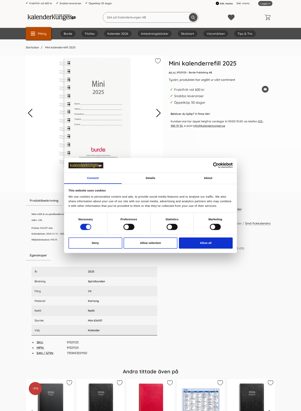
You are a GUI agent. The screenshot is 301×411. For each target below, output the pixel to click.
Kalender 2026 (117, 34)
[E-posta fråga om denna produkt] (265, 89)
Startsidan (32, 47)
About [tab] (208, 178)
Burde (68, 34)
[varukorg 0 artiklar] (268, 17)
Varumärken (216, 34)
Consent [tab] (93, 178)
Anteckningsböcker (154, 34)
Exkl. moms (243, 3)
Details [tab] (150, 178)
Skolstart (187, 34)
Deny (95, 242)
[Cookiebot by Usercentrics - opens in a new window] (216, 165)
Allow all (206, 242)
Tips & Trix (244, 34)
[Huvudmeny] (38, 33)
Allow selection (150, 242)
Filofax (90, 34)
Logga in (265, 3)
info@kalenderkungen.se (209, 126)
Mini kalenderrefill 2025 (59, 47)
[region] (94, 255)
